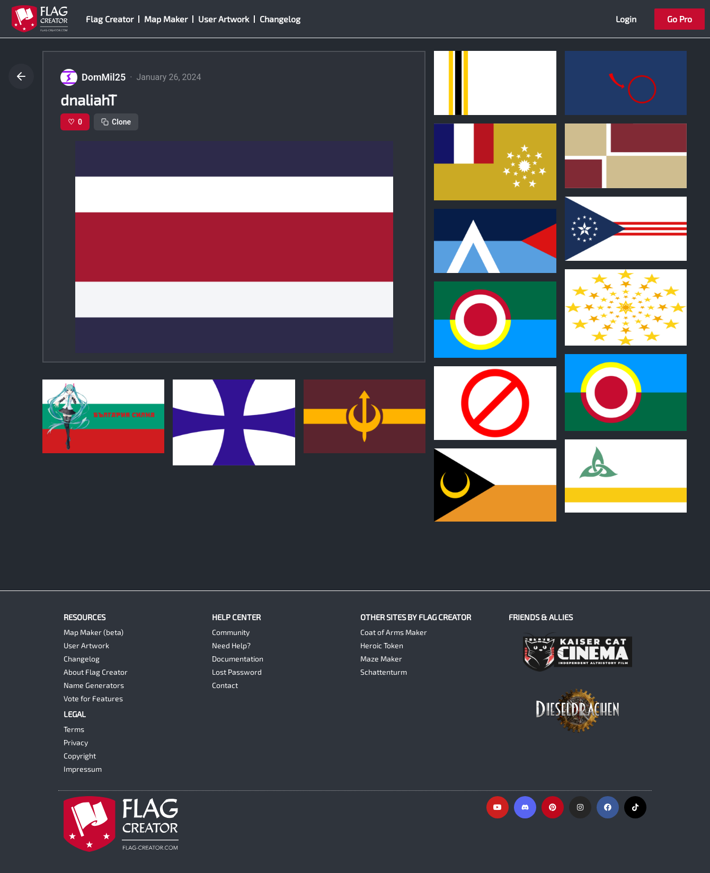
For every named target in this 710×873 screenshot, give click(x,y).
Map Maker (166, 19)
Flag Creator (110, 19)
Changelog (280, 19)
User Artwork (223, 19)
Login (626, 19)
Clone (116, 122)
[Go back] (21, 76)
